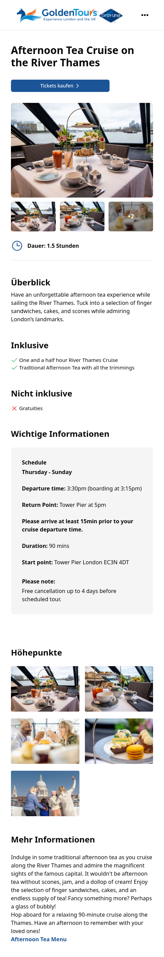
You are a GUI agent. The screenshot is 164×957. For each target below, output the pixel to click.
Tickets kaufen (60, 85)
